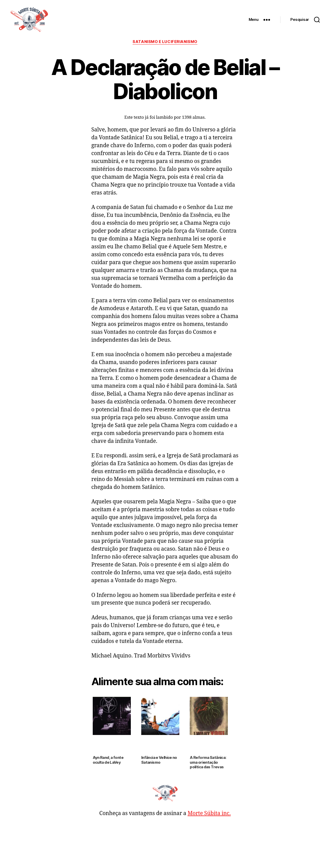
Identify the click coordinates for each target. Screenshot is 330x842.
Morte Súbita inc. (209, 813)
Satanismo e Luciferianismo (165, 41)
